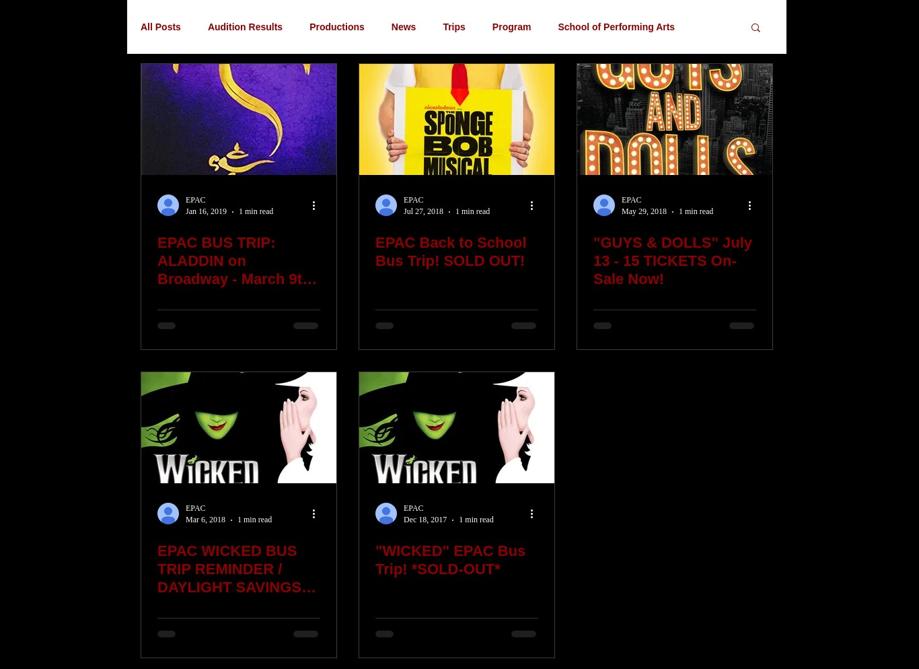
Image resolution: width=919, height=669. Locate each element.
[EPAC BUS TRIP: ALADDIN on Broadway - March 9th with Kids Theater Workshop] (238, 119)
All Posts (161, 27)
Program (511, 27)
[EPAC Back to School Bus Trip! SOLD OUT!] (456, 119)
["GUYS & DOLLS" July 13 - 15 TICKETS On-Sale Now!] (674, 119)
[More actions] (318, 205)
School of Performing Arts (616, 27)
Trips (454, 27)
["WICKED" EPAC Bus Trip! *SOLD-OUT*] (456, 427)
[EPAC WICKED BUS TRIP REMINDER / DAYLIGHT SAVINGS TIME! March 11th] (238, 427)
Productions (337, 27)
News (404, 27)
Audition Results (245, 27)
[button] (755, 29)
